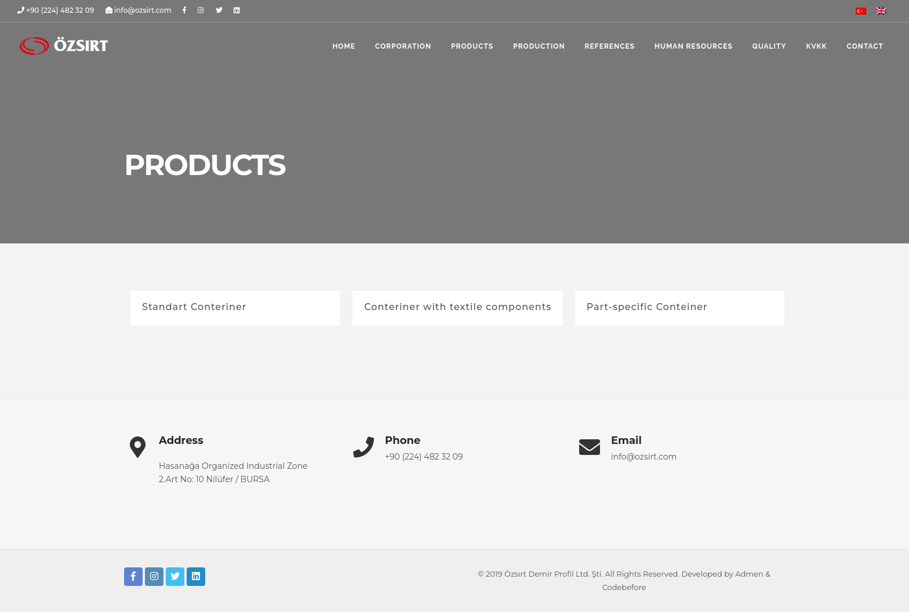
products (472, 46)
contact (865, 46)
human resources (694, 46)
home (343, 46)
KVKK (816, 46)
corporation (403, 46)
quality (769, 46)
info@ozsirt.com (644, 456)
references (610, 46)
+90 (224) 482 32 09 (424, 456)
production (539, 46)
